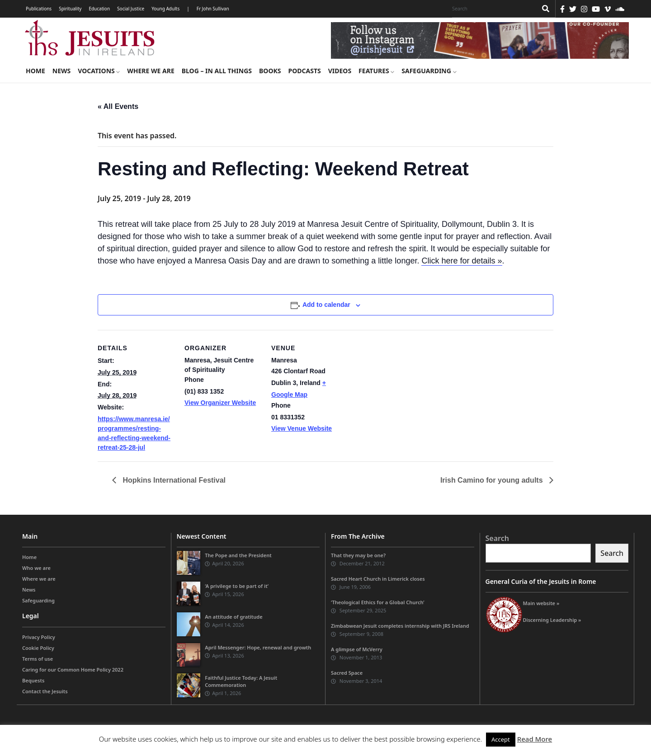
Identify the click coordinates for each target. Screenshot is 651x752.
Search (497, 538)
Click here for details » (461, 260)
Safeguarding (428, 70)
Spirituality (70, 8)
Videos (339, 70)
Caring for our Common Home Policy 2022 (72, 669)
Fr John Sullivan (213, 8)
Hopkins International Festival (174, 480)
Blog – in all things (217, 70)
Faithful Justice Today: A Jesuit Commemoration (241, 681)
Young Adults (165, 8)
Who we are (36, 567)
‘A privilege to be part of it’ (237, 586)
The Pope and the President (238, 555)
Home (35, 70)
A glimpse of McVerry (356, 649)
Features (376, 70)
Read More (534, 738)
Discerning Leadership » (552, 619)
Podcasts (304, 70)
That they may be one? (358, 555)
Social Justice (130, 8)
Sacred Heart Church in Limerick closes (378, 578)
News (61, 70)
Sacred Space (347, 672)
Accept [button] (500, 739)
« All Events (118, 106)
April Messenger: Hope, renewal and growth (258, 647)
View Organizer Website (220, 402)
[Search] (492, 8)
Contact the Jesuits (45, 691)
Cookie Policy (38, 647)
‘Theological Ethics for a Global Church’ (378, 602)
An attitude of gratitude (233, 616)
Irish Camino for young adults (492, 480)
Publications (39, 8)
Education (99, 8)
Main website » (541, 603)
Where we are (150, 70)
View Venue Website (301, 428)
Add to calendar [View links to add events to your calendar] (326, 304)
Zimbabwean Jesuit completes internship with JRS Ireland (400, 625)
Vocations (99, 70)
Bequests (33, 680)
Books (270, 70)
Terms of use (37, 658)
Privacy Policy (38, 637)
